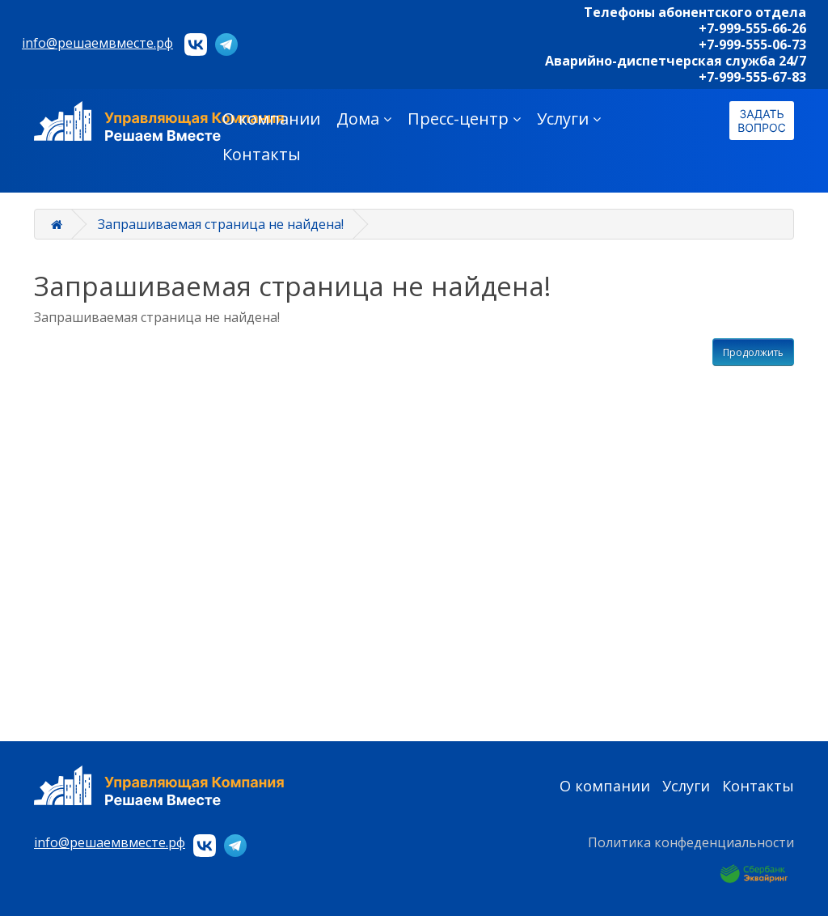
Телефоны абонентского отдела (695, 12)
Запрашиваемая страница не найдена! (221, 224)
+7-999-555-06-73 (752, 44)
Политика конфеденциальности (691, 842)
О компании (271, 118)
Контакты (261, 154)
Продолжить (753, 352)
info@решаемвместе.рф (97, 43)
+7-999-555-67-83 (752, 77)
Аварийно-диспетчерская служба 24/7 (675, 61)
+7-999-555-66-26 (752, 28)
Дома (363, 118)
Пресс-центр (464, 118)
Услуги (569, 118)
